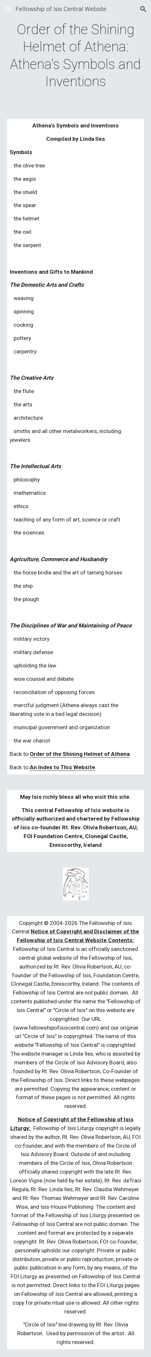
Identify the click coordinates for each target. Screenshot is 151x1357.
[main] (75, 55)
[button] (8, 9)
